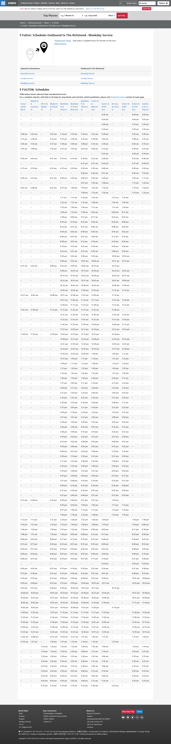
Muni (47, 23)
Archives (90, 727)
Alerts (22, 9)
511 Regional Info (25, 727)
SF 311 (21, 724)
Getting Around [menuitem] (27, 3)
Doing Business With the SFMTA (98, 719)
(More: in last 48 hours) (95, 9)
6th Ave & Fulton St (115, 107)
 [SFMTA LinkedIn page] (142, 717)
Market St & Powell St (54, 107)
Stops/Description (118, 97)
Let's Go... (122, 16)
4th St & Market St (44, 107)
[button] (163, 3)
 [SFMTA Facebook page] (128, 717)
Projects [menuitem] (37, 3)
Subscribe (147, 9)
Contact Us (47, 722)
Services (22, 716)
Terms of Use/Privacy (94, 724)
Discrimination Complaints (52, 713)
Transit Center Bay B (23, 107)
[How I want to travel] (111, 16)
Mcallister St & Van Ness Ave (74, 107)
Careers (89, 716)
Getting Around (34, 23)
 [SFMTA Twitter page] (132, 717)
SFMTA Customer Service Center (55, 716)
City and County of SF (95, 722)
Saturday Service (27, 74)
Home (22, 23)
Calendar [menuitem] (45, 3)
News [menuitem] (59, 3)
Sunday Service (27, 79)
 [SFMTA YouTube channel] (123, 717)
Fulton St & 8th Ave (125, 107)
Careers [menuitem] (73, 3)
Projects (21, 719)
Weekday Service (27, 84)
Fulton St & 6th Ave (105, 107)
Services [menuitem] (52, 3)
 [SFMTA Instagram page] (137, 717)
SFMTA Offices (48, 719)
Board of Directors (93, 713)
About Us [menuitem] (65, 3)
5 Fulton (55, 23)
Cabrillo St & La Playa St (145, 107)
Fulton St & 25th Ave (136, 107)
